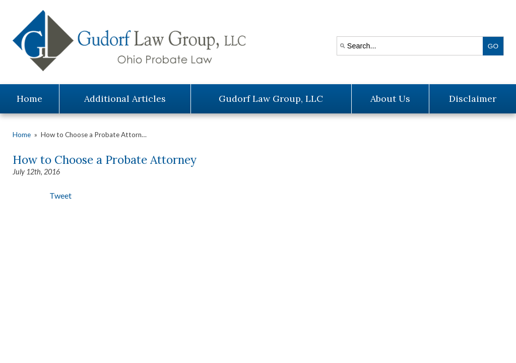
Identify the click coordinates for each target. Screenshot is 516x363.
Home (29, 98)
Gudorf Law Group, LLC (271, 98)
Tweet (60, 195)
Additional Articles (125, 98)
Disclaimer (472, 98)
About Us (390, 98)
